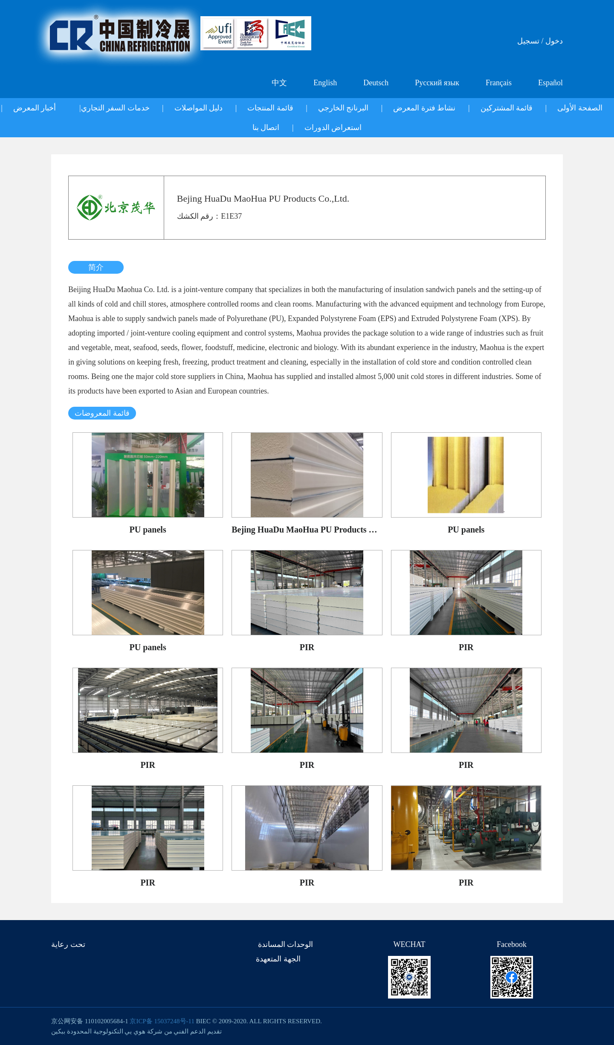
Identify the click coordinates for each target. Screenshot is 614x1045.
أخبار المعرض (34, 108)
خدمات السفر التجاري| (114, 108)
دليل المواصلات (198, 108)
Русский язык (437, 82)
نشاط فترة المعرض (424, 108)
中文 (279, 82)
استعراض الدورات (333, 127)
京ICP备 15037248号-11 (162, 1021)
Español (550, 82)
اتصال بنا (266, 127)
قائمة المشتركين (507, 108)
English (325, 82)
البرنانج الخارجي (343, 108)
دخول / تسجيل (540, 41)
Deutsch (375, 82)
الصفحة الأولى (579, 108)
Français (499, 82)
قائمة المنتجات (270, 108)
